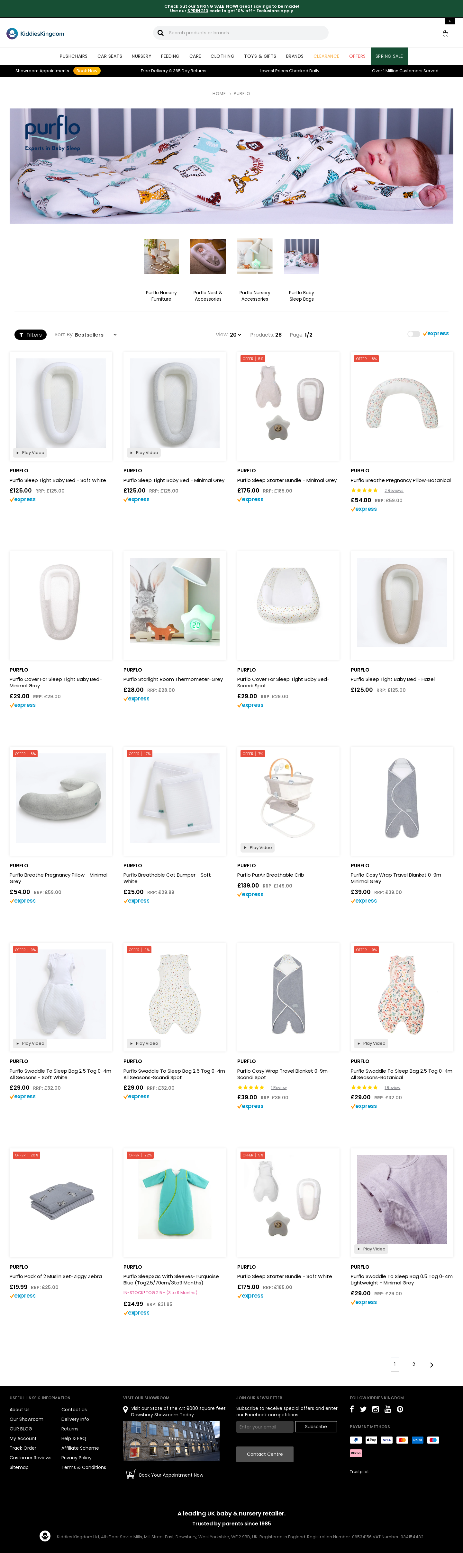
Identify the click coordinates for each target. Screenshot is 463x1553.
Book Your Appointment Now (171, 1475)
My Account (23, 1438)
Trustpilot (359, 1472)
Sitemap (19, 1467)
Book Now (87, 71)
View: (222, 334)
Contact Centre (265, 1454)
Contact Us (74, 1409)
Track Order (23, 1448)
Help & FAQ (73, 1438)
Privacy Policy (76, 1457)
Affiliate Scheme (80, 1448)
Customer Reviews (30, 1457)
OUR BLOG (21, 1429)
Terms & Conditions (83, 1467)
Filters (30, 335)
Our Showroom (26, 1419)
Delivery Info (75, 1419)
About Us (20, 1409)
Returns (189, 71)
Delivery (154, 71)
